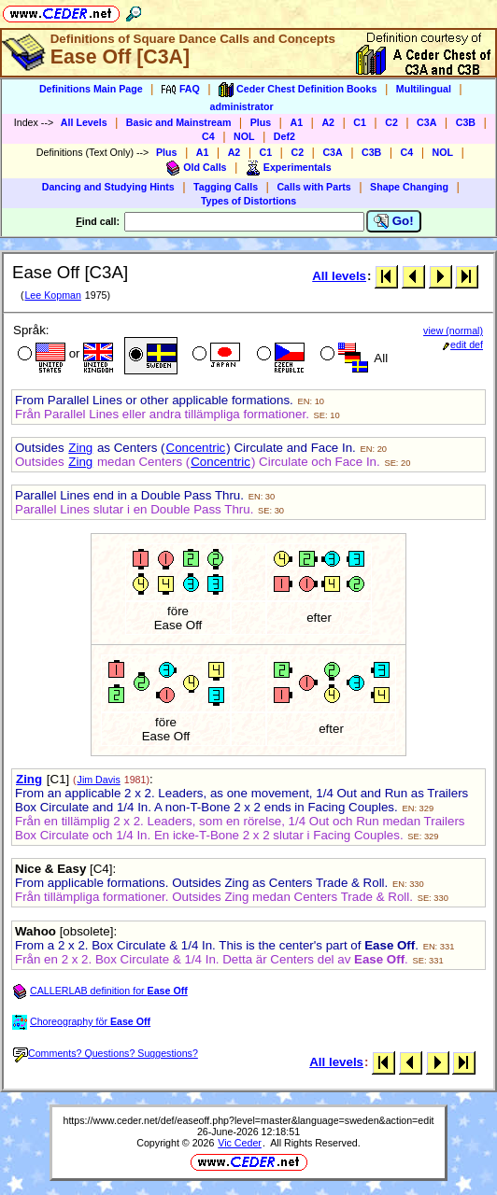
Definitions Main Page (91, 88)
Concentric (196, 448)
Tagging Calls (225, 186)
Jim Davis (99, 779)
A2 (327, 122)
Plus (261, 122)
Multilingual (423, 88)
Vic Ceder (240, 1142)
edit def (463, 344)
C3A (426, 122)
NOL (244, 136)
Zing (80, 448)
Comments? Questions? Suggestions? (105, 1053)
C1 (359, 122)
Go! (394, 221)
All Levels (84, 122)
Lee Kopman (52, 295)
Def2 (284, 136)
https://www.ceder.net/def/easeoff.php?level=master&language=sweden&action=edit (248, 1120)
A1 (296, 122)
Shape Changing (409, 186)
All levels (339, 276)
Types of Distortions (248, 200)
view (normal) (453, 330)
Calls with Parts (313, 186)
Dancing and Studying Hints (108, 186)
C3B (466, 122)
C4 (208, 136)
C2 (391, 122)
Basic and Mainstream (179, 122)
